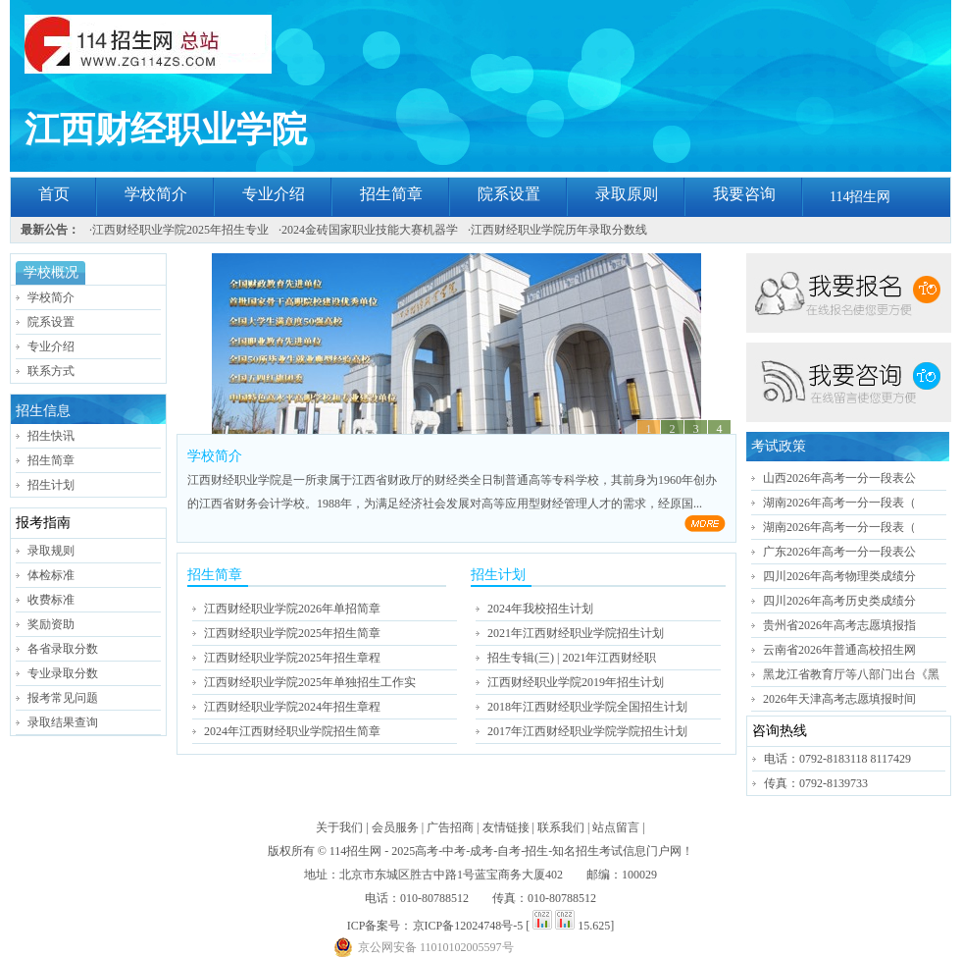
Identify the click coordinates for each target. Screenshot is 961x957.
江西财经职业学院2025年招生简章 (292, 633)
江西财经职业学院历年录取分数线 (559, 230)
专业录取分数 (62, 673)
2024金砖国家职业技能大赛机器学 (369, 230)
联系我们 (560, 827)
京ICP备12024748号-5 (468, 925)
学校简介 (156, 194)
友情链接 (506, 827)
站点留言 (615, 827)
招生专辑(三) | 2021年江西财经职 (571, 658)
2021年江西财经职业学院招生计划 (575, 633)
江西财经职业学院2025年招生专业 (180, 230)
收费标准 (51, 600)
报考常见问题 (62, 698)
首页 (54, 194)
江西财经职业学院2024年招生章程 (292, 707)
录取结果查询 (62, 722)
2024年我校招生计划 (540, 608)
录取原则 (626, 194)
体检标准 (51, 575)
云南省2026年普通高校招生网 (839, 650)
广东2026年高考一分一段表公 (839, 551)
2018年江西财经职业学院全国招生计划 (587, 707)
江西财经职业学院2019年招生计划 (575, 682)
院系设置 (509, 194)
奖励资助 (51, 624)
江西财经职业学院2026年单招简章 (292, 608)
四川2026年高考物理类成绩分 (839, 576)
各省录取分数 (62, 649)
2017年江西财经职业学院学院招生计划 (587, 731)
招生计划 (51, 485)
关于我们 (339, 827)
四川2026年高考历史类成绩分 (839, 601)
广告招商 (450, 827)
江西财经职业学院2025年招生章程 (292, 658)
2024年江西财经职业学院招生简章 (292, 731)
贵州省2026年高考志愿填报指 (839, 625)
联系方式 (51, 371)
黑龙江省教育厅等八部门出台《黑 (851, 674)
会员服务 (395, 827)
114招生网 (860, 196)
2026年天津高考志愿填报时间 (839, 699)
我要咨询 (744, 194)
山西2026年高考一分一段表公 (839, 478)
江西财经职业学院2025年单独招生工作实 (310, 682)
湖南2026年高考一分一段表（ (839, 502)
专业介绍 (273, 194)
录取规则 (51, 551)
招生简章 (391, 194)
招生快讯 (51, 436)
